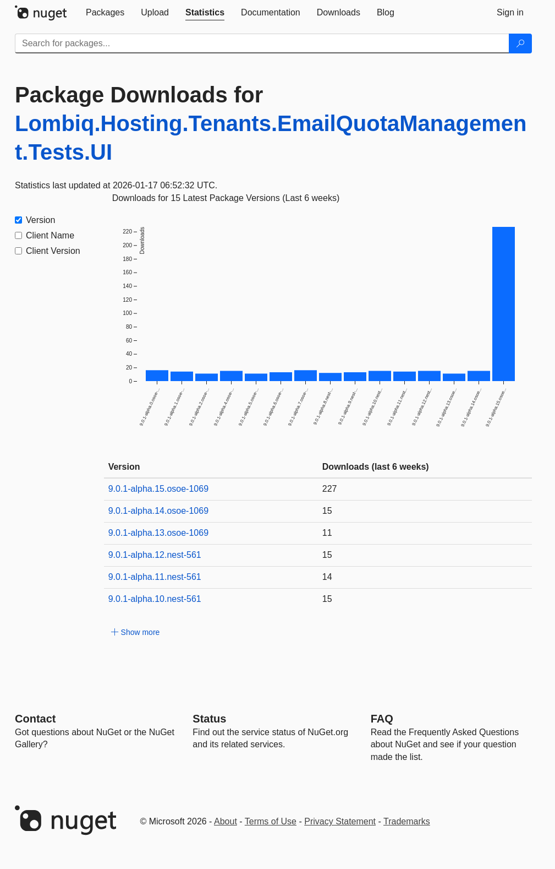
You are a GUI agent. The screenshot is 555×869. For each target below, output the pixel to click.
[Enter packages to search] (262, 43)
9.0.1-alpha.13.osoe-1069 (158, 532)
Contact (35, 719)
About (225, 821)
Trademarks (406, 821)
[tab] (105, 13)
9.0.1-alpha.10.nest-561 (154, 599)
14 (327, 577)
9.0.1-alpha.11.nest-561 (154, 577)
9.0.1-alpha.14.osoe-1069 (158, 510)
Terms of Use (270, 821)
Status (209, 719)
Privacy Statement (340, 821)
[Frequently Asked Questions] (382, 719)
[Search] (520, 43)
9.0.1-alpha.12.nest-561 (154, 555)
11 (327, 532)
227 (329, 488)
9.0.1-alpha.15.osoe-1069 (158, 488)
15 (327, 510)
